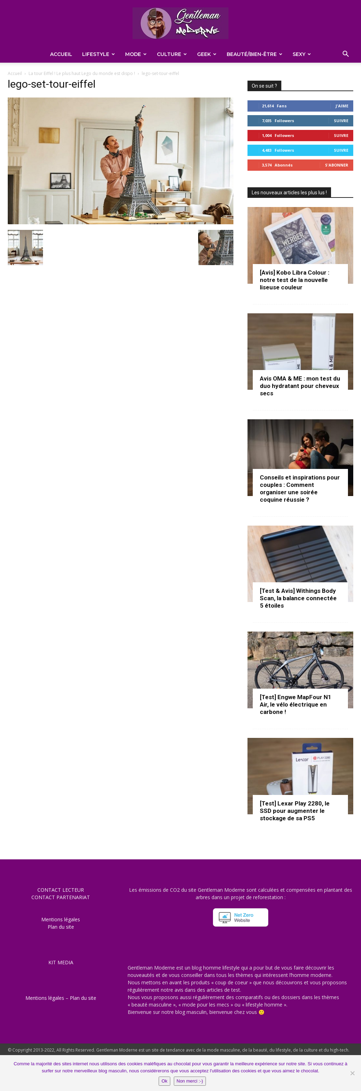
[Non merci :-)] (352, 1073)
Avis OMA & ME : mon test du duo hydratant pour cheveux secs (300, 386)
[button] (345, 54)
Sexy (302, 54)
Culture (172, 54)
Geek (206, 54)
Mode (136, 54)
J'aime (342, 105)
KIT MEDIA (60, 962)
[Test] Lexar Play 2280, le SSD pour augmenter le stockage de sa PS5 (295, 811)
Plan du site (61, 926)
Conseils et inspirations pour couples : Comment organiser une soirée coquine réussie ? (300, 488)
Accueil (61, 54)
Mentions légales (60, 919)
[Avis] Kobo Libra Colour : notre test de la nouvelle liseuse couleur (294, 280)
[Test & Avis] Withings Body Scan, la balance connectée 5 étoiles (298, 598)
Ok (164, 1081)
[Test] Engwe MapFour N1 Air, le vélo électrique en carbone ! (295, 704)
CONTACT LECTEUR (60, 889)
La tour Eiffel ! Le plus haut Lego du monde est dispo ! (82, 73)
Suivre (341, 120)
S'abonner (336, 165)
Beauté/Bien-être (254, 54)
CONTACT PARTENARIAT (60, 897)
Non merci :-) (190, 1081)
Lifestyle (98, 54)
